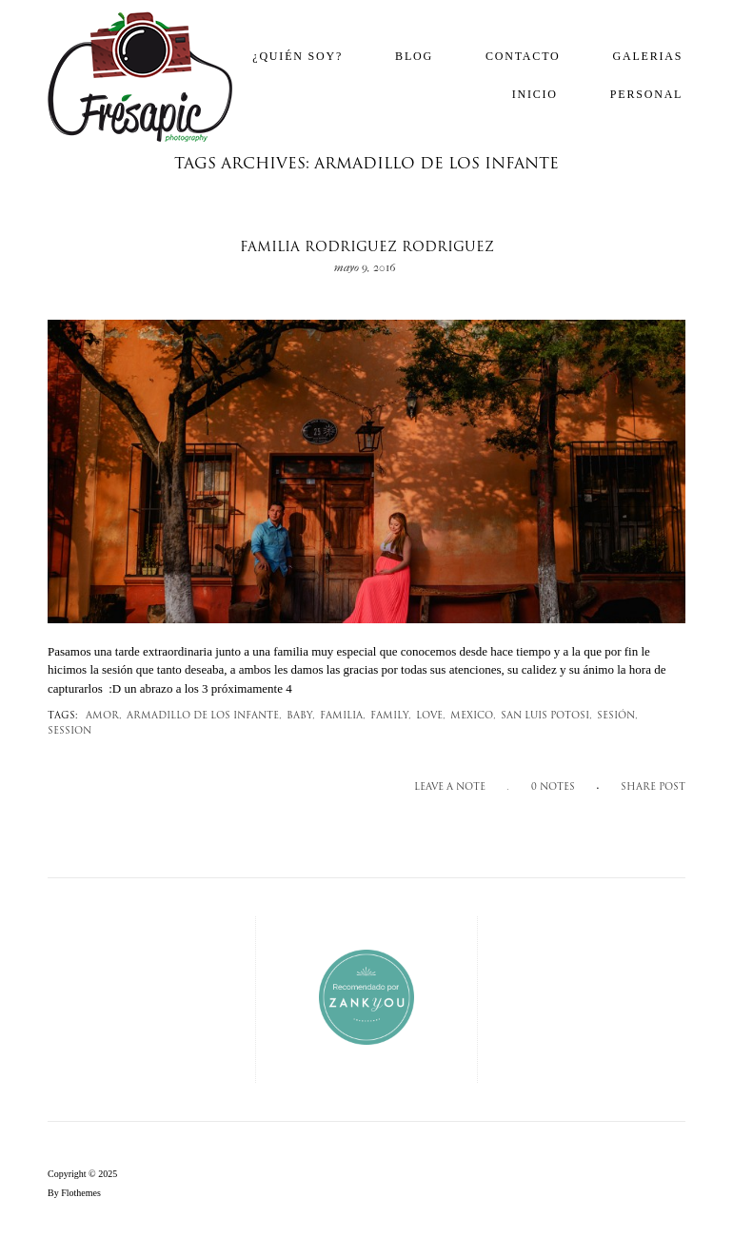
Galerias (648, 56)
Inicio (535, 94)
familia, (343, 716)
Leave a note (449, 787)
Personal (646, 94)
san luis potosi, (546, 716)
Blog (414, 56)
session (69, 731)
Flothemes (81, 1193)
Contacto (523, 56)
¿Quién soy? (297, 56)
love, (431, 716)
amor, (104, 716)
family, (390, 716)
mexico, (473, 716)
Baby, (301, 716)
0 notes (553, 787)
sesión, (617, 716)
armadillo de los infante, (204, 716)
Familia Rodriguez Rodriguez (367, 248)
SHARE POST (653, 787)
